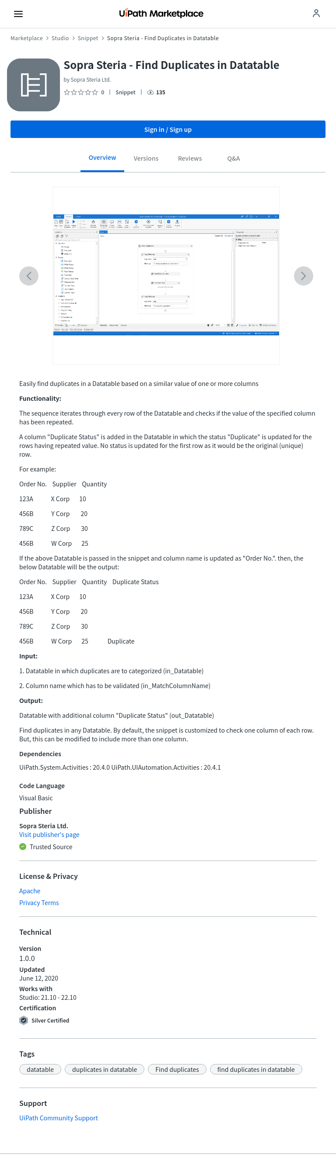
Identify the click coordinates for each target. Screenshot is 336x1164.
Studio (60, 37)
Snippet (88, 37)
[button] (40, 1069)
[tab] (102, 160)
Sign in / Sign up (168, 129)
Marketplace (26, 37)
